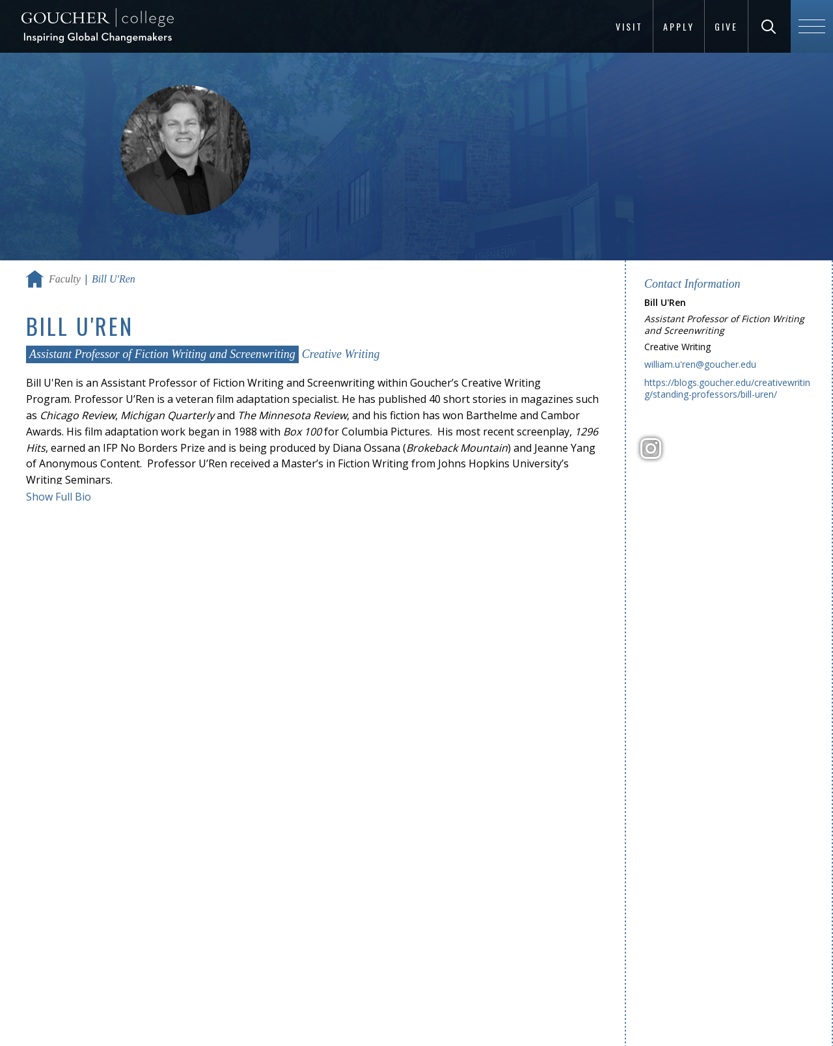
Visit (629, 26)
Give (726, 26)
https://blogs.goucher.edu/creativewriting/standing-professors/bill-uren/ (727, 388)
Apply (678, 26)
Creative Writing (341, 354)
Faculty (65, 278)
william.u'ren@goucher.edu (700, 364)
